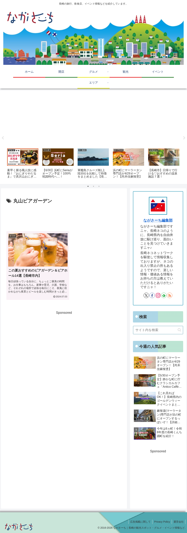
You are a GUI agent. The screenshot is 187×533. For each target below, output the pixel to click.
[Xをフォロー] (146, 295)
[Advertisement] (93, 118)
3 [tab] (99, 186)
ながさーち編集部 (158, 220)
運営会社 (178, 521)
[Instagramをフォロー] (158, 295)
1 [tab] (88, 186)
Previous (3, 138)
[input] (158, 330)
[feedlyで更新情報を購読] (164, 295)
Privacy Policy (161, 521)
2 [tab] (93, 186)
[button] (179, 330)
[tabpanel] (22, 163)
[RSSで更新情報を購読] (169, 295)
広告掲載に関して (139, 521)
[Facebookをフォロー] (152, 295)
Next (184, 138)
